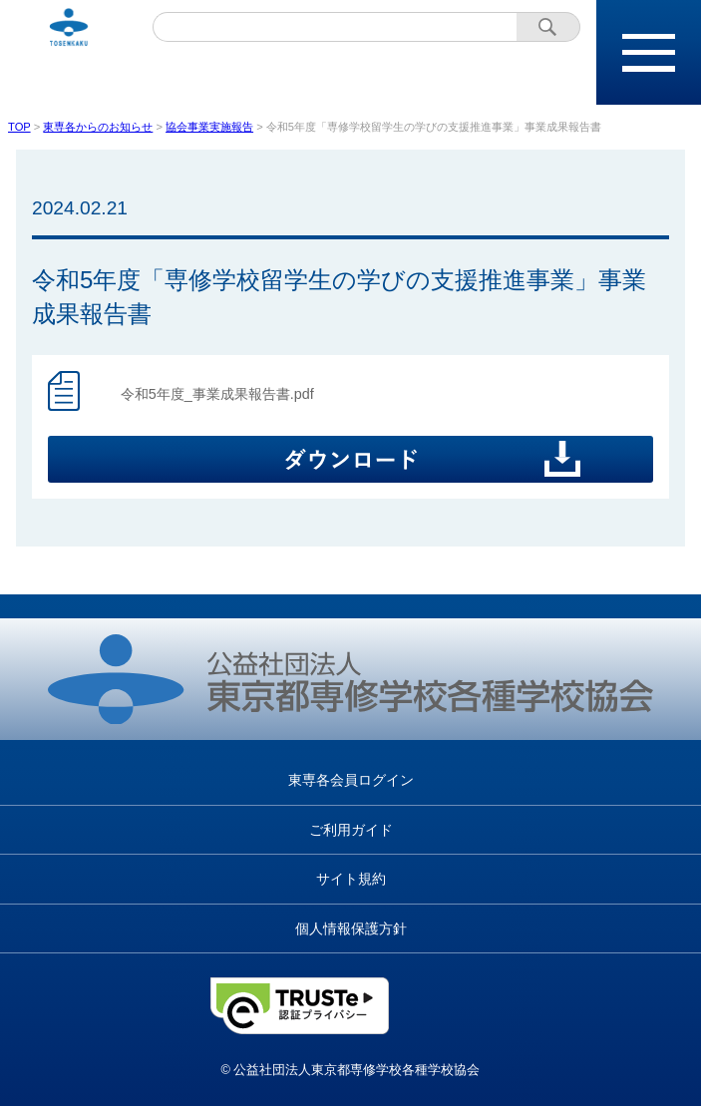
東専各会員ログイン (351, 780)
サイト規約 (351, 879)
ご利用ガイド (351, 830)
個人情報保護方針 (351, 928)
